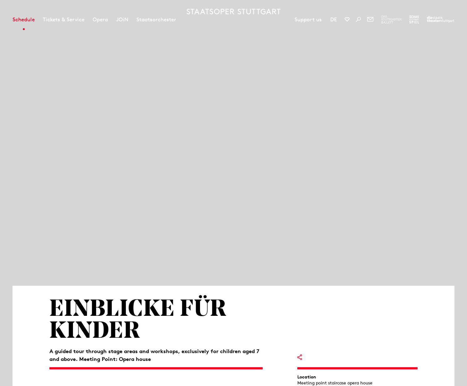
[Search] (358, 19)
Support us (308, 19)
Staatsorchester (156, 19)
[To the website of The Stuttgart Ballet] (391, 19)
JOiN (122, 19)
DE (333, 19)
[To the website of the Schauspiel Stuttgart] (414, 19)
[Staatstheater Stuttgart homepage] (233, 11)
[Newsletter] (370, 19)
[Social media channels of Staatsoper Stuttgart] (347, 19)
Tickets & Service (64, 19)
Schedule (24, 19)
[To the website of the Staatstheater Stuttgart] (440, 19)
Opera (100, 19)
